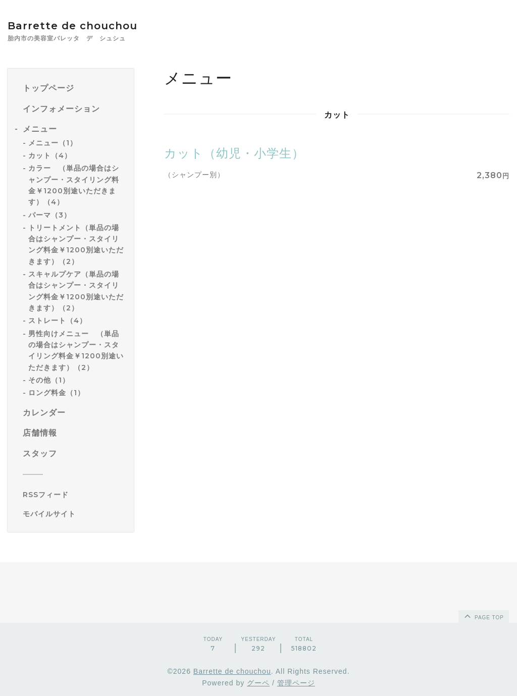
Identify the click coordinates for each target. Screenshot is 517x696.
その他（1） (49, 380)
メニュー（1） (52, 142)
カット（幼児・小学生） (234, 153)
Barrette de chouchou (83, 26)
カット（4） (50, 155)
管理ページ (296, 683)
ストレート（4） (57, 320)
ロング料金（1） (56, 392)
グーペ (258, 683)
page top (483, 616)
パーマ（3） (49, 215)
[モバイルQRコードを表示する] (74, 513)
